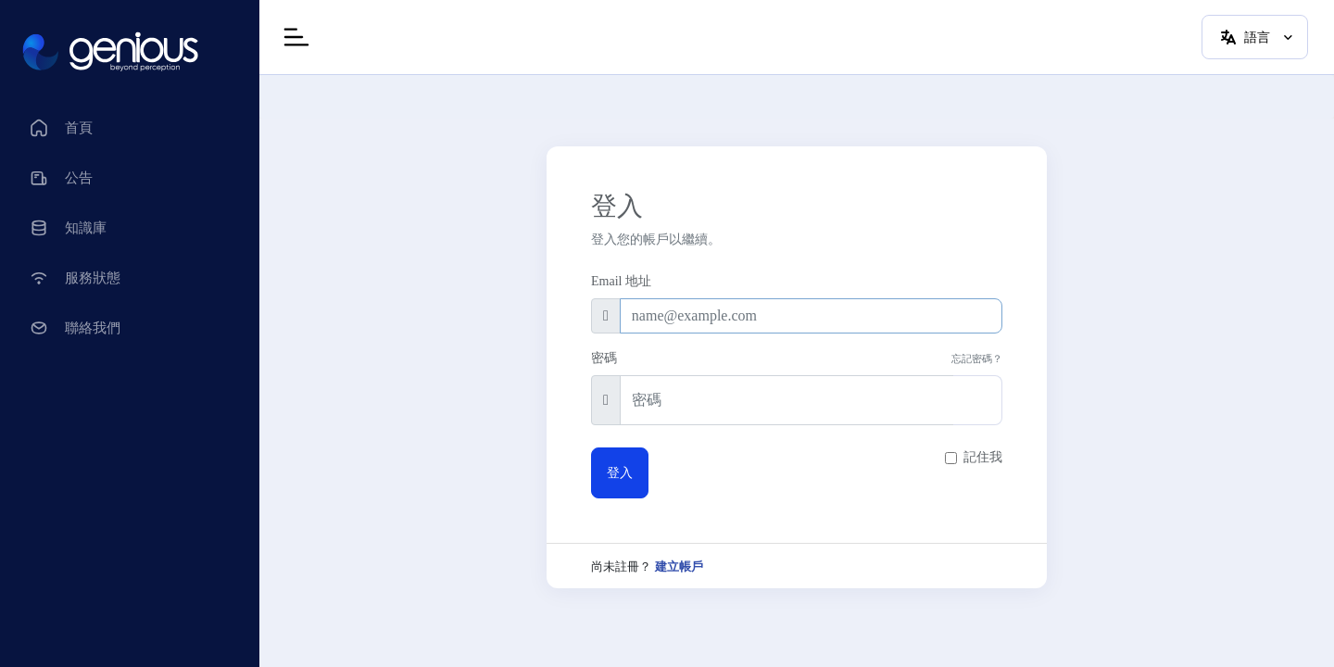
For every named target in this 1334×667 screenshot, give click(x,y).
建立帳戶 (679, 566)
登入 (620, 473)
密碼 (604, 358)
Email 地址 (621, 281)
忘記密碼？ (976, 358)
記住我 (982, 457)
